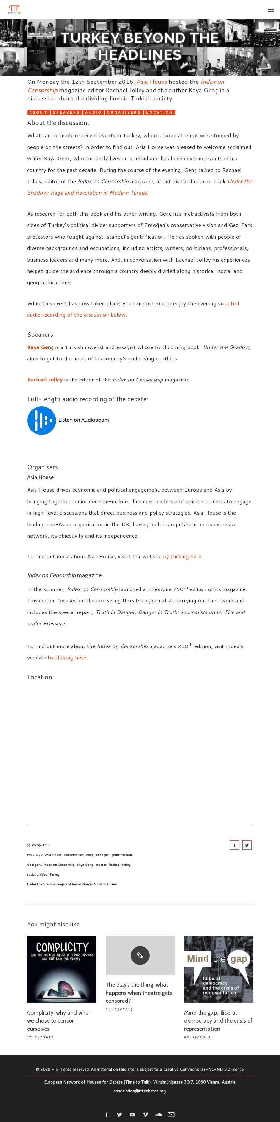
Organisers (124, 112)
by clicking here (182, 556)
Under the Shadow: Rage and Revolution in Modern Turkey (72, 884)
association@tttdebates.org (139, 1091)
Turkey (54, 874)
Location (159, 112)
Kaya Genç (40, 347)
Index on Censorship (59, 864)
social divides (37, 874)
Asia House (151, 81)
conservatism (74, 855)
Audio (93, 112)
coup (90, 855)
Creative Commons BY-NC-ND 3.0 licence (203, 1069)
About (39, 112)
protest (100, 864)
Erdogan (102, 855)
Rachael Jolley (45, 379)
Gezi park (34, 864)
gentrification (121, 855)
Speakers (66, 112)
